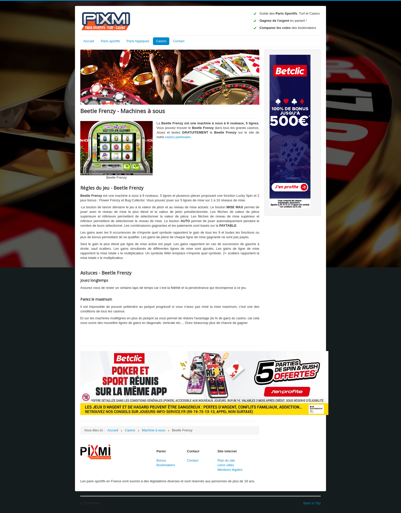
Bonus (161, 460)
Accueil (88, 41)
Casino (161, 41)
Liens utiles (225, 465)
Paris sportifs (110, 41)
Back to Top (312, 503)
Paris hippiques (138, 41)
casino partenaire (178, 137)
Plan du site (226, 460)
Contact (178, 41)
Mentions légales (229, 470)
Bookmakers (166, 465)
